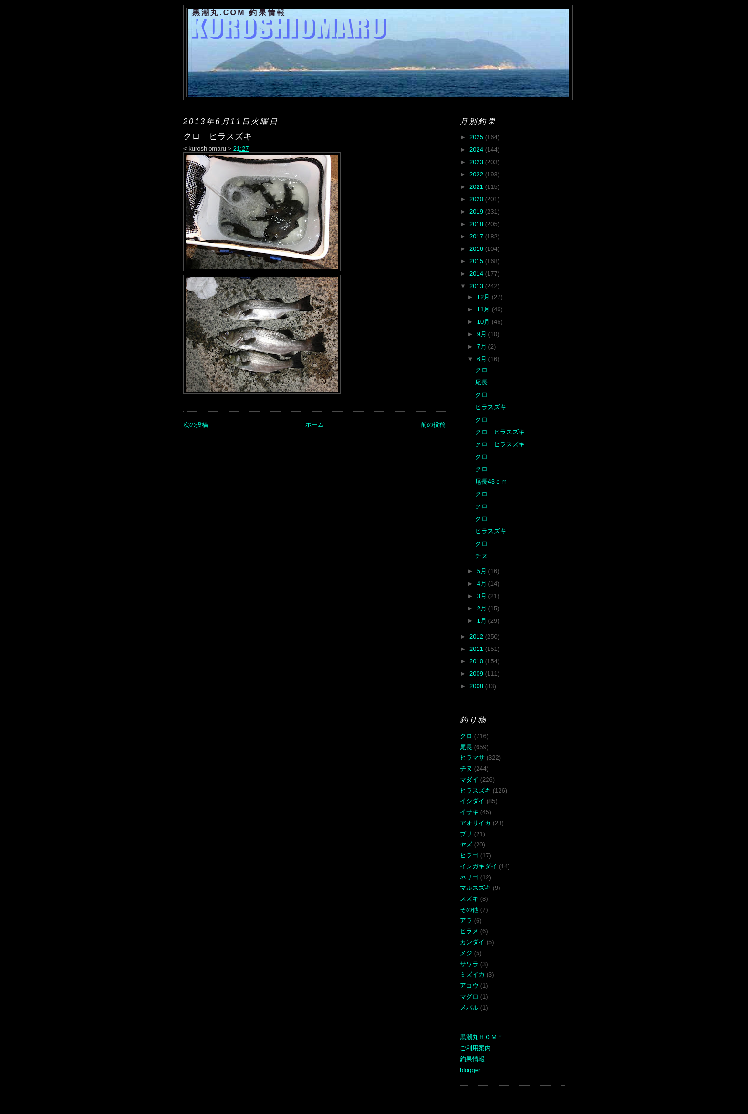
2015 (477, 261)
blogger (470, 1069)
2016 (477, 248)
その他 (469, 909)
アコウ (469, 985)
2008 (477, 686)
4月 (482, 583)
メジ (466, 953)
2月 (482, 608)
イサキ (469, 811)
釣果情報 (472, 1058)
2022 (477, 174)
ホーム (314, 424)
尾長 (481, 382)
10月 (484, 321)
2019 (477, 211)
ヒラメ (469, 931)
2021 (477, 186)
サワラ (469, 964)
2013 (477, 285)
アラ (466, 920)
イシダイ (472, 801)
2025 (477, 137)
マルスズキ (475, 887)
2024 (477, 149)
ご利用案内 (475, 1048)
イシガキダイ (478, 866)
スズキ (469, 898)
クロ (481, 369)
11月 (484, 309)
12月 (484, 296)
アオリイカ (475, 822)
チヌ (481, 555)
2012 (477, 636)
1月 (482, 620)
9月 (482, 334)
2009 (477, 673)
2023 (477, 161)
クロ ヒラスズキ (500, 431)
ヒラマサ (472, 757)
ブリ (466, 833)
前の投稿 (433, 424)
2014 (477, 273)
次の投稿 (195, 424)
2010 (477, 661)
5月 (482, 571)
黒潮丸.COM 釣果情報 (239, 13)
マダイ (469, 779)
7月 (482, 346)
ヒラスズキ (490, 407)
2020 (477, 199)
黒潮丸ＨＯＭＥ (481, 1037)
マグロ (469, 996)
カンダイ (472, 942)
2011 (477, 648)
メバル (469, 1007)
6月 (482, 358)
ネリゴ (469, 877)
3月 (482, 595)
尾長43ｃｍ (491, 481)
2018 (477, 223)
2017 (477, 236)
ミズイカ (472, 974)
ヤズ (466, 844)
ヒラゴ (469, 855)
